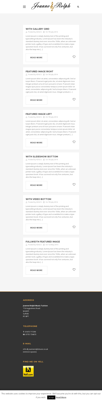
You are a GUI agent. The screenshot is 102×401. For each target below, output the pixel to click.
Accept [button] (51, 397)
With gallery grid (37, 29)
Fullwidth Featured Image (43, 241)
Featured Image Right (39, 71)
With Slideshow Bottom (42, 156)
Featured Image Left (39, 114)
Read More (61, 397)
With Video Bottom (38, 199)
